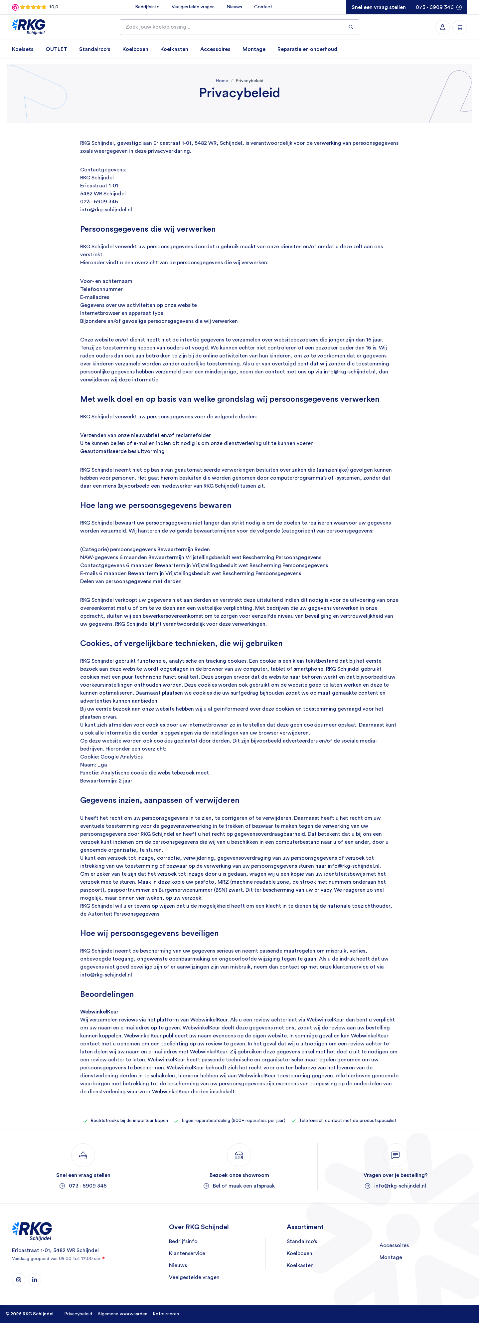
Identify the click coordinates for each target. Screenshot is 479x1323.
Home (222, 81)
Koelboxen (135, 49)
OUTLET (56, 49)
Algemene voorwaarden (122, 1314)
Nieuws (234, 7)
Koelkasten (174, 49)
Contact (263, 7)
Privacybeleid (78, 1314)
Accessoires (215, 49)
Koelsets (23, 49)
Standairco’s (302, 1241)
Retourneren (166, 1314)
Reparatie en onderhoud (307, 49)
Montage (253, 49)
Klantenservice (187, 1253)
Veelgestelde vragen (192, 7)
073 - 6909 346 (435, 7)
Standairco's (94, 49)
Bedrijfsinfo (147, 7)
